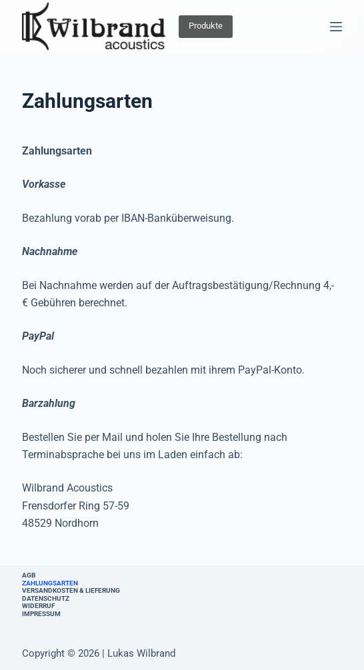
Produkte (206, 26)
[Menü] (336, 27)
